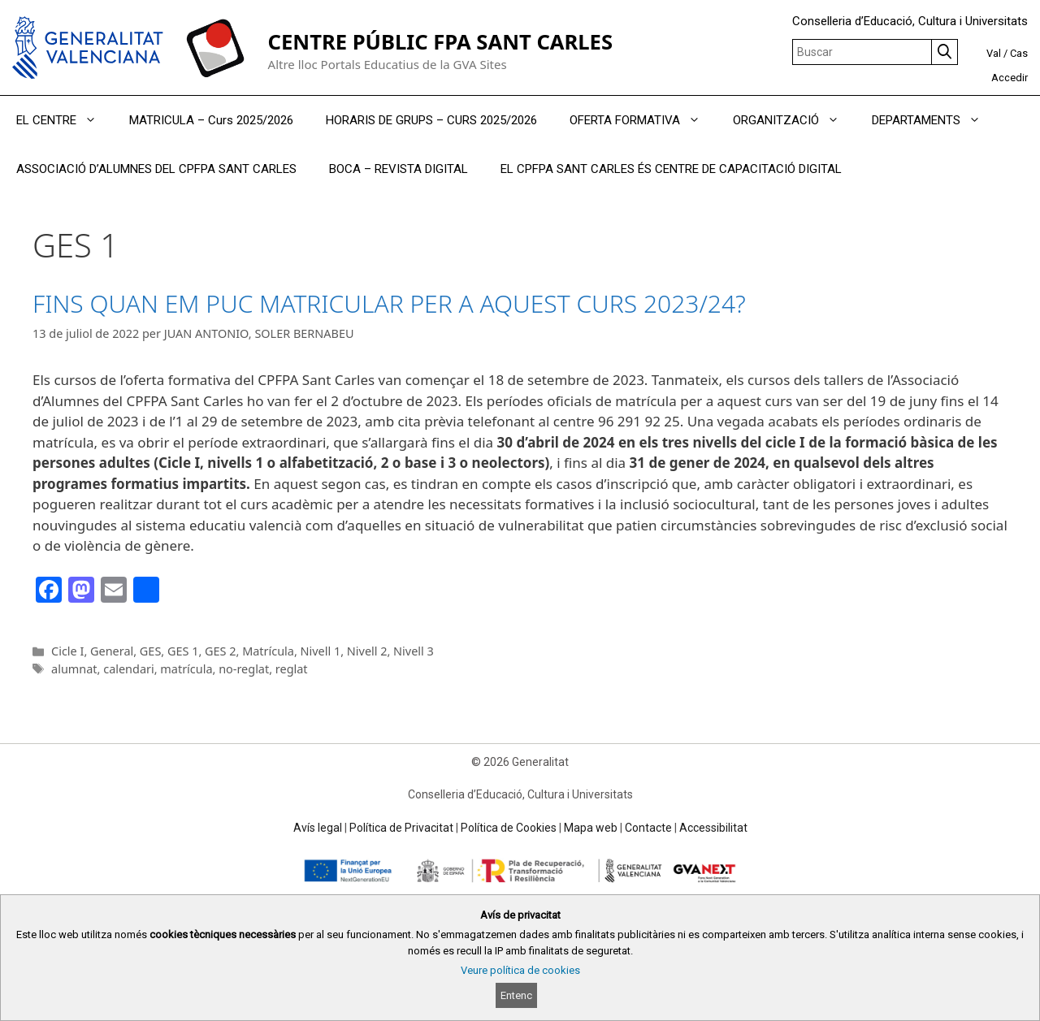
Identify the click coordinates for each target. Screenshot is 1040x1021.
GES (150, 651)
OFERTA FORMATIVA (643, 120)
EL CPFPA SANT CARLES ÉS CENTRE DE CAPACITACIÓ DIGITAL (671, 169)
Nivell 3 (413, 651)
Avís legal (317, 827)
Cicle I (67, 651)
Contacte (648, 827)
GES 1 (182, 651)
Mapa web (591, 827)
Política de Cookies (509, 827)
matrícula (186, 669)
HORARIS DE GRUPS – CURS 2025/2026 (431, 120)
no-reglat (244, 669)
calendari (128, 669)
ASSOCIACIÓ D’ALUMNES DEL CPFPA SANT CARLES (156, 169)
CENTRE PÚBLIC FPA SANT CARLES (440, 42)
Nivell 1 (321, 651)
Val (993, 53)
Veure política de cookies (520, 970)
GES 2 (220, 651)
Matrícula (268, 651)
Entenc (516, 995)
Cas (1019, 53)
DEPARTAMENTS (934, 120)
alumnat (74, 669)
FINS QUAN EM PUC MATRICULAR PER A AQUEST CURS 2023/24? (389, 303)
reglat (291, 669)
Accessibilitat (713, 827)
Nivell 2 (367, 651)
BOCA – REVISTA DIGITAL (398, 169)
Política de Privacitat (401, 827)
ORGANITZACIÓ (794, 120)
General (111, 651)
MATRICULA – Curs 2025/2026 (211, 120)
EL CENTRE (64, 120)
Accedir (1009, 77)
